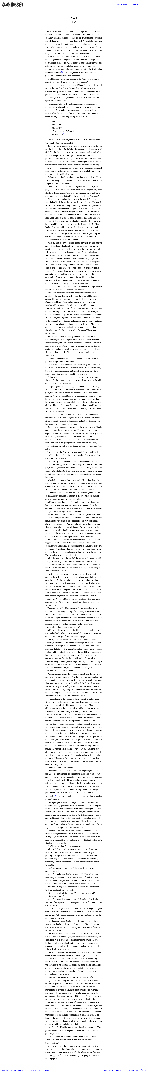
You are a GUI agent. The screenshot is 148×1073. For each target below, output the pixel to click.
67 (56, 795)
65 (62, 72)
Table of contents (139, 4)
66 (64, 134)
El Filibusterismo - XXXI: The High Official (125, 1070)
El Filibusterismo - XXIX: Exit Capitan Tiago (25, 1070)
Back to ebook (122, 4)
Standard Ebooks (12, 4)
